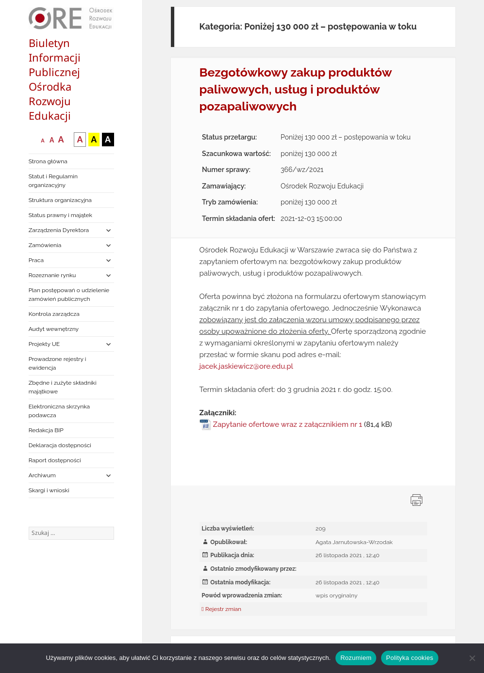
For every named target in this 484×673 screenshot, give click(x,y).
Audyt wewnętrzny (54, 329)
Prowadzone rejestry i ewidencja (57, 363)
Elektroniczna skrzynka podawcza (59, 411)
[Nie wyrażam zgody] (472, 658)
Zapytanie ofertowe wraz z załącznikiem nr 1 (288, 424)
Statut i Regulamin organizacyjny (53, 180)
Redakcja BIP (46, 430)
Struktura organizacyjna (60, 200)
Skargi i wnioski (49, 490)
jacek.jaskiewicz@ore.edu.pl (246, 366)
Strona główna (48, 161)
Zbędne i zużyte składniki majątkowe (63, 387)
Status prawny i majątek (60, 215)
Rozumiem (355, 657)
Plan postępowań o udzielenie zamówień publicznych (69, 294)
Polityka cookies (409, 657)
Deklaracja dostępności (60, 445)
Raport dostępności (55, 460)
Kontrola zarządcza (54, 314)
